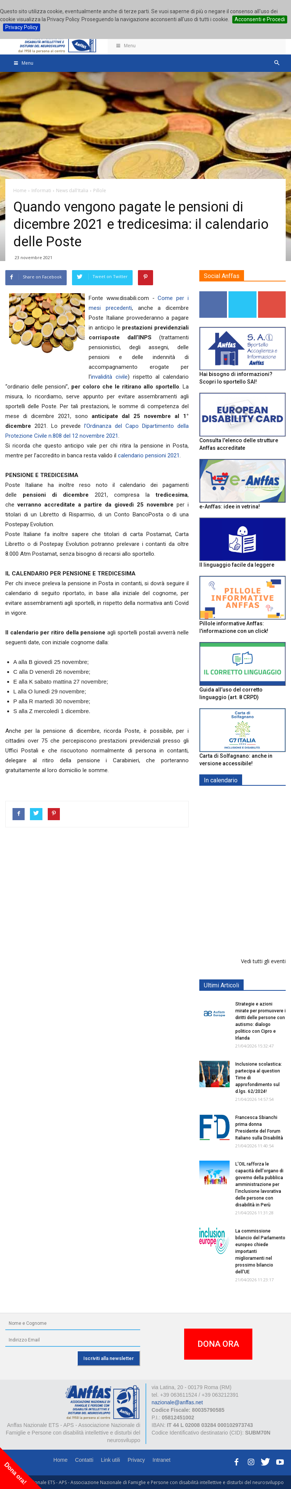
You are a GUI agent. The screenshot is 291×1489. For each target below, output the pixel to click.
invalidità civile (109, 376)
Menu (125, 45)
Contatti (84, 1460)
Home (60, 1460)
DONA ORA (218, 1344)
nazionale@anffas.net (177, 1402)
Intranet (162, 1460)
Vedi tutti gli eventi (263, 961)
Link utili (110, 1460)
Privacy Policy (21, 27)
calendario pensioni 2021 (149, 455)
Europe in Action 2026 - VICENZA (259, 869)
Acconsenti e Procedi (260, 19)
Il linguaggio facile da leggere (236, 565)
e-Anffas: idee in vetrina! (229, 507)
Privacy (136, 1460)
